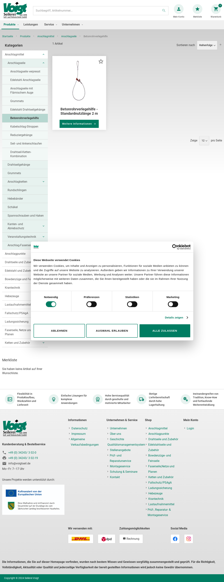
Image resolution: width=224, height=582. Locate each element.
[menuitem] (10, 28)
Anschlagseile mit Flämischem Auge (21, 94)
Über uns (115, 434)
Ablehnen (59, 330)
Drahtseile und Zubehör (20, 266)
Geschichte (117, 439)
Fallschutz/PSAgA (16, 316)
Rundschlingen (17, 193)
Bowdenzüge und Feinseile (22, 282)
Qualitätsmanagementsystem (126, 444)
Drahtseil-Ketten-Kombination (20, 157)
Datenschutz (79, 428)
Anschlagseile (69, 39)
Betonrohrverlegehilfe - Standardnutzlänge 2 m (79, 115)
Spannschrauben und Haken (26, 219)
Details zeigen (174, 317)
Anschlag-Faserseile (20, 249)
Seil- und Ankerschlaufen (26, 147)
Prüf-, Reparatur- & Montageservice (159, 512)
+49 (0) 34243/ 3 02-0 (22, 452)
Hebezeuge (12, 299)
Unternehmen (118, 428)
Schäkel (13, 210)
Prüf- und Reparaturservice (120, 458)
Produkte (25, 39)
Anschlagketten (17, 185)
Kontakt (115, 477)
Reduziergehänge (21, 138)
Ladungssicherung (17, 325)
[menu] (112, 28)
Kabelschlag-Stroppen (24, 130)
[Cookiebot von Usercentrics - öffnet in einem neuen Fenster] (175, 247)
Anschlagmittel (46, 39)
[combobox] (100, 12)
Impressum (78, 434)
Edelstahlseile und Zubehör (159, 447)
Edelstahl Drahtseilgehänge (27, 113)
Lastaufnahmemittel (18, 308)
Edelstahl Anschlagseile (25, 83)
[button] (101, 65)
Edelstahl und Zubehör (19, 274)
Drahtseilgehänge (19, 168)
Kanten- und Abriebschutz (16, 230)
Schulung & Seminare (123, 471)
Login (190, 428)
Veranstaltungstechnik (22, 240)
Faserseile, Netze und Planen (18, 336)
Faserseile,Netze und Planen (161, 469)
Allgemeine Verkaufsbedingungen (85, 441)
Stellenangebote (120, 450)
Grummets (17, 104)
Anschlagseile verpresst (25, 75)
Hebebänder (15, 202)
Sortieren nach (186, 48)
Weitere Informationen (77, 127)
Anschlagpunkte (15, 257)
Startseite (8, 39)
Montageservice (120, 466)
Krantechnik (12, 291)
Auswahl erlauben (112, 330)
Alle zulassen (164, 330)
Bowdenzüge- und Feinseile (159, 458)
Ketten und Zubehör (17, 346)
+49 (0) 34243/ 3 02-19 (23, 458)
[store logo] (16, 12)
